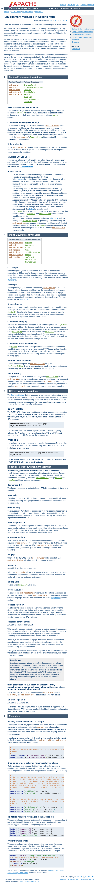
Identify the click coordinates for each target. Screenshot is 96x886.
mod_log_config (16, 255)
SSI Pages (12, 285)
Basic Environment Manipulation (23, 107)
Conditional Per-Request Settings (23, 122)
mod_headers (14, 250)
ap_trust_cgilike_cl (17, 700)
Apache (6, 12)
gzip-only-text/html (16, 537)
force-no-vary (14, 508)
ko (62, 20)
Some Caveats (14, 171)
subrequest (54, 218)
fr (55, 20)
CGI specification (26, 167)
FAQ (77, 5)
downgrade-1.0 (15, 485)
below (31, 209)
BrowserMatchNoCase (33, 87)
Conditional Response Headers (22, 343)
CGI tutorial (12, 280)
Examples (75, 42)
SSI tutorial (24, 299)
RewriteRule (29, 92)
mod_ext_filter (16, 248)
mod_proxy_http (28, 695)
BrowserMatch (30, 85)
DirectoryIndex (29, 221)
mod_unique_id (15, 95)
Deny (27, 250)
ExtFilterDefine (32, 252)
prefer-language (15, 590)
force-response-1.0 (16, 523)
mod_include (14, 252)
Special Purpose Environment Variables (30, 467)
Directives (71, 5)
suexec (21, 179)
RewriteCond (45, 214)
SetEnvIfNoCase (31, 99)
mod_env (12, 87)
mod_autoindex (19, 223)
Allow (27, 248)
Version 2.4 (39, 12)
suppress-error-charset (19, 622)
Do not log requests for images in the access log (31, 817)
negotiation (55, 598)
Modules (63, 5)
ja (59, 20)
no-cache (12, 565)
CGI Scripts (13, 268)
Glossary (83, 5)
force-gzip (12, 495)
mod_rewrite (14, 90)
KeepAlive (23, 585)
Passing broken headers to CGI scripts (26, 722)
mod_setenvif (15, 92)
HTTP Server (16, 12)
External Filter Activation (19, 361)
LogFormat (29, 257)
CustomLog (29, 245)
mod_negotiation (45, 545)
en (51, 20)
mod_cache (13, 85)
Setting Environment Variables (83, 29)
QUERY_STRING (15, 409)
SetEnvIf (28, 97)
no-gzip (11, 555)
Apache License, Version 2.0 (28, 882)
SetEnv (27, 95)
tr (66, 20)
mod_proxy (48, 692)
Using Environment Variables (82, 32)
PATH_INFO (13, 440)
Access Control (15, 304)
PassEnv (27, 90)
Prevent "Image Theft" (18, 841)
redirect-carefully (16, 605)
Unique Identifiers (16, 144)
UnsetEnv (28, 102)
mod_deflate (22, 543)
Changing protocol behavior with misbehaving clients (33, 763)
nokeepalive (13, 582)
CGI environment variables (81, 34)
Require (28, 243)
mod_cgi (12, 245)
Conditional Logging (17, 321)
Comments (76, 49)
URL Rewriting (14, 373)
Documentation (27, 12)
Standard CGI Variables (19, 157)
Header (28, 255)
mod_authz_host (16, 243)
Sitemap (91, 5)
